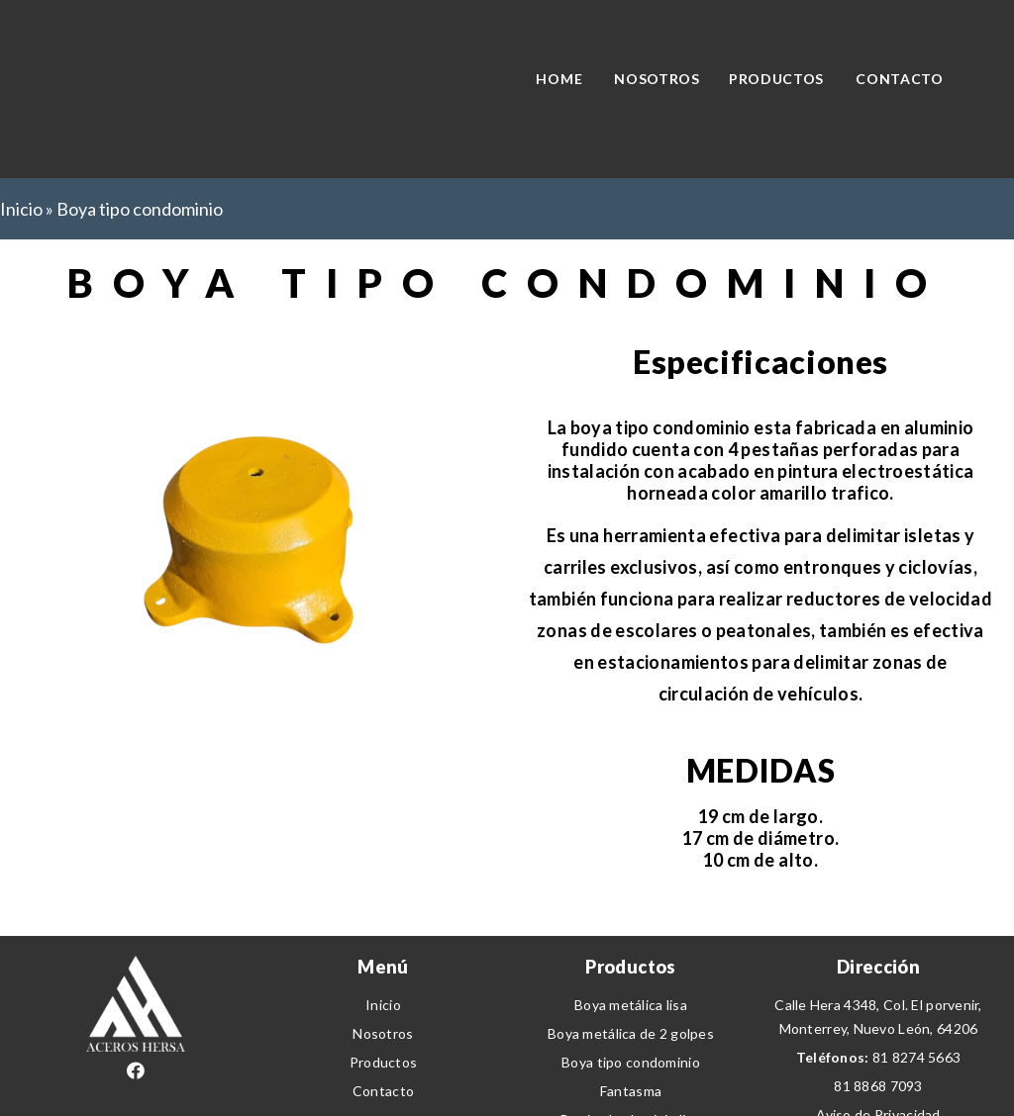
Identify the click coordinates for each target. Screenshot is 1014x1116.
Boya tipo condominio (630, 1062)
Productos (384, 1062)
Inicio (21, 209)
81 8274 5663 (916, 1057)
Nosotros (383, 1033)
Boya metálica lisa (630, 1004)
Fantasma (630, 1090)
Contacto (383, 1090)
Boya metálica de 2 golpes (631, 1033)
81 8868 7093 (878, 1085)
